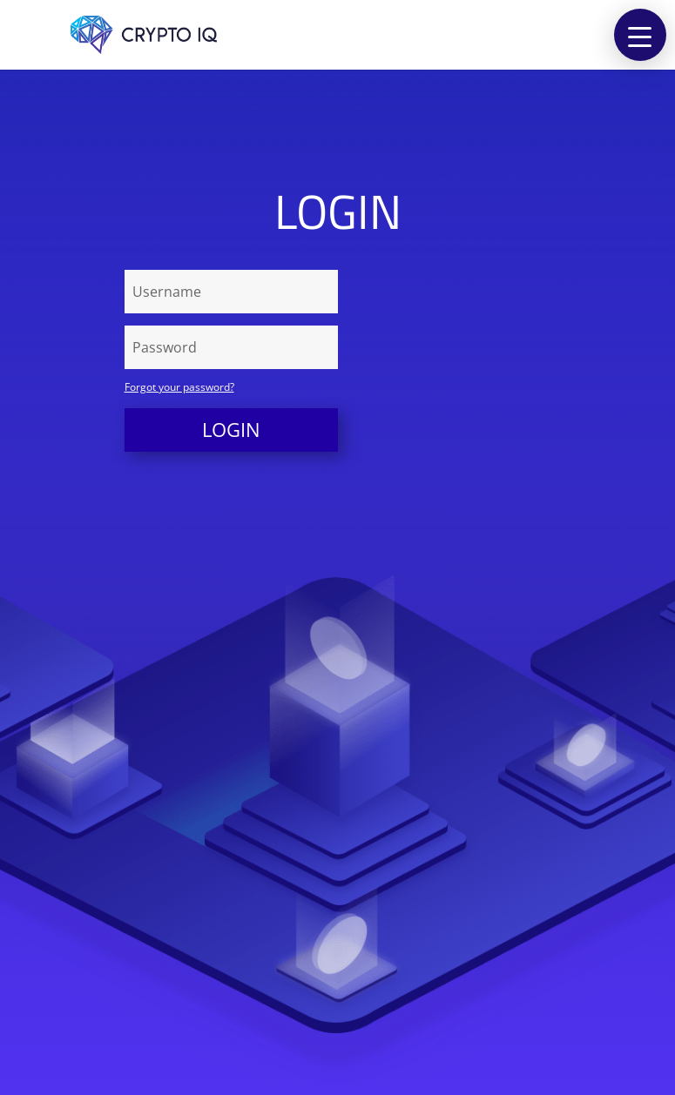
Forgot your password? (179, 387)
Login (231, 429)
